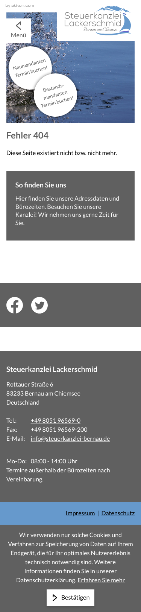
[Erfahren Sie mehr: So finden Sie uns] (70, 206)
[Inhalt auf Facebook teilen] (18, 305)
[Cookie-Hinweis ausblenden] (71, 597)
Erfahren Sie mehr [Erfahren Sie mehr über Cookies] (101, 580)
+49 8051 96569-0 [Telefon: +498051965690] (55, 420)
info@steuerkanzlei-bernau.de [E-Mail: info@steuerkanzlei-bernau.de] (70, 438)
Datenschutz (118, 513)
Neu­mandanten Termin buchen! (30, 68)
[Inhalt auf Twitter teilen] (43, 305)
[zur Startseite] (96, 20)
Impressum (80, 513)
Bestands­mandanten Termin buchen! (57, 95)
